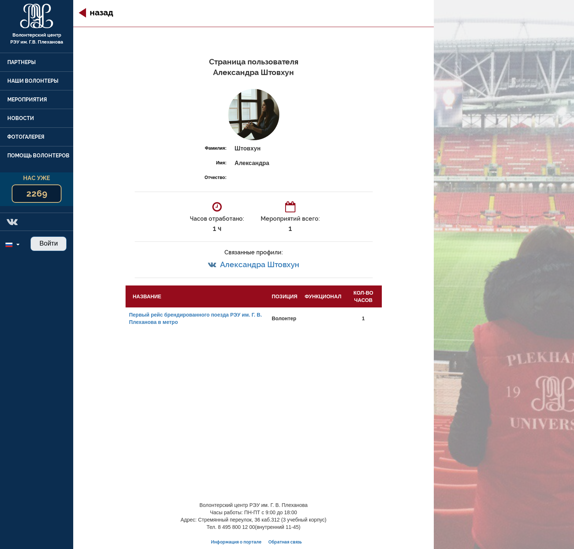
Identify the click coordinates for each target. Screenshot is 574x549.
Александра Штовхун (259, 264)
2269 (36, 193)
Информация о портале (236, 542)
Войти (49, 243)
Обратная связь (285, 542)
